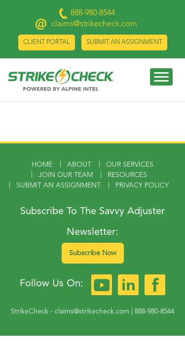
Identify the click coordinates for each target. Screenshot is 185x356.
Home (42, 164)
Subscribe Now (92, 253)
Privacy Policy (142, 185)
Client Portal (46, 42)
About (79, 164)
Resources (127, 175)
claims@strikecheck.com (94, 24)
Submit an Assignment (124, 42)
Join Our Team (65, 175)
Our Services (129, 164)
